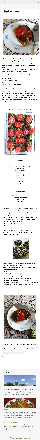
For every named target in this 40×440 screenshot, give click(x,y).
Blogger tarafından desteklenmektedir (20, 438)
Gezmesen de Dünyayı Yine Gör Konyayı (12, 386)
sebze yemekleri (20, 353)
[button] (2, 15)
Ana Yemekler (5, 353)
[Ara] (38, 2)
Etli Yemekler (12, 353)
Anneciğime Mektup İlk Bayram (11, 422)
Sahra (5, 2)
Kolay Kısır (6, 409)
